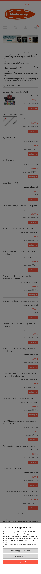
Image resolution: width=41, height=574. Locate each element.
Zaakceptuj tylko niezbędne (20, 551)
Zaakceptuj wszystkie (20, 562)
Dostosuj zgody (20, 556)
